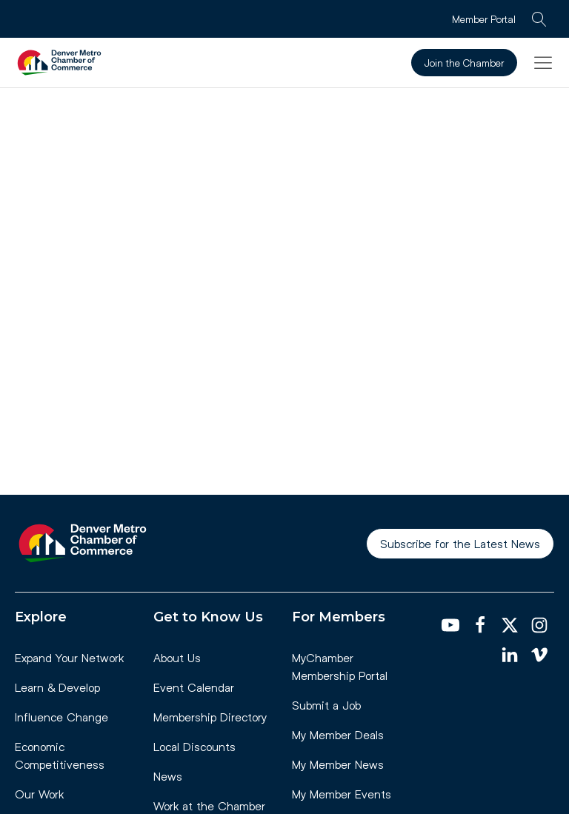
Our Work (39, 794)
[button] (543, 62)
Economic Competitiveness (59, 755)
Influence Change (61, 717)
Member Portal (484, 19)
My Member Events (341, 794)
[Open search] (539, 19)
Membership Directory (210, 717)
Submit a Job (326, 705)
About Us (177, 657)
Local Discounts (194, 746)
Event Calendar (193, 687)
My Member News (338, 764)
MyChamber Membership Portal (339, 666)
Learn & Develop (57, 687)
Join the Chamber (464, 62)
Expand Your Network (69, 657)
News (167, 776)
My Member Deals (338, 734)
